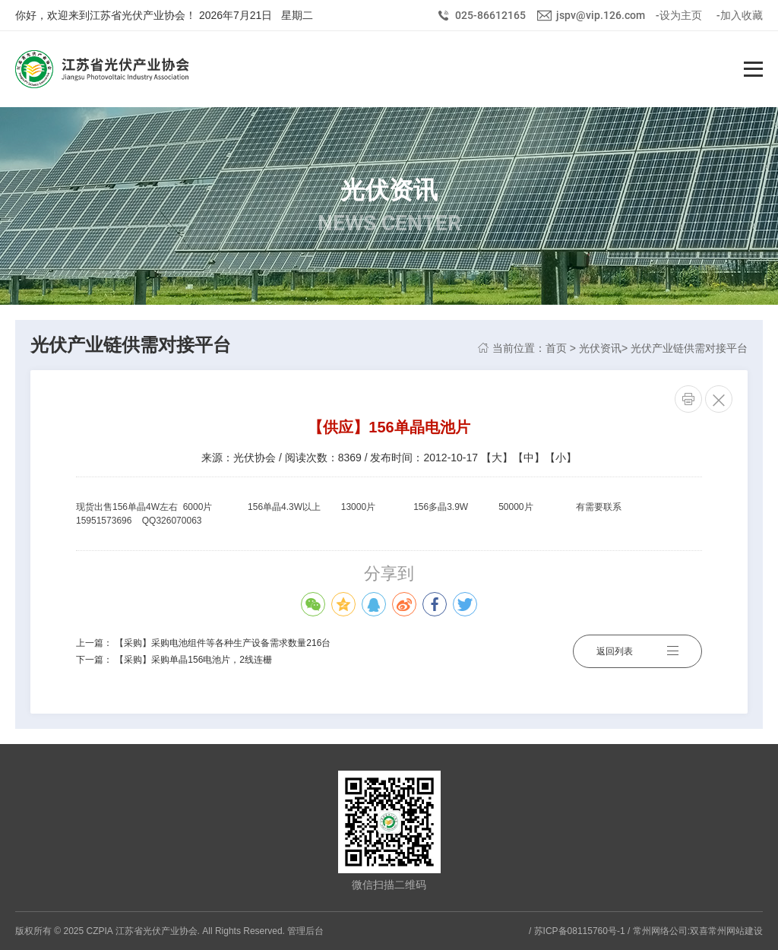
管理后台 (305, 931)
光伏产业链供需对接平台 (689, 348)
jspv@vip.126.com (600, 15)
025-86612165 (490, 15)
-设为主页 (679, 15)
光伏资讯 (600, 348)
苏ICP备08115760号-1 (579, 931)
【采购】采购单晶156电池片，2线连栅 (193, 659)
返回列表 (637, 651)
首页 (556, 348)
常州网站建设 (735, 931)
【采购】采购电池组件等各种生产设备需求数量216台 (222, 643)
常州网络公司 (660, 931)
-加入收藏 (739, 15)
